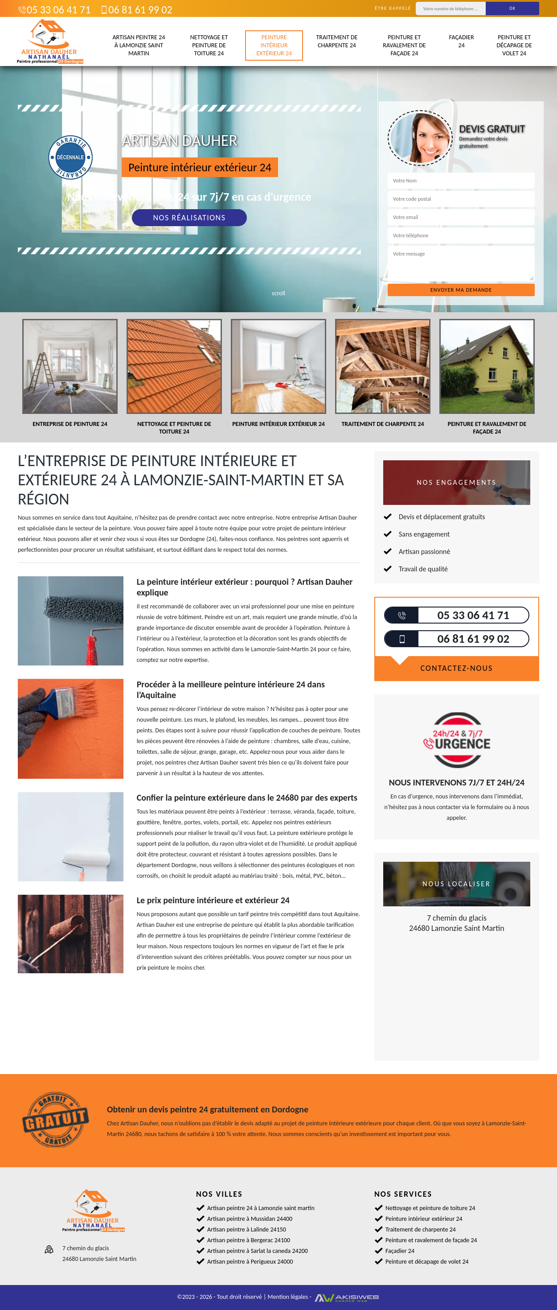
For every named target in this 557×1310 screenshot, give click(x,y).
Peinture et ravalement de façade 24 (404, 45)
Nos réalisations (189, 218)
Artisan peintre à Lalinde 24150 (246, 1229)
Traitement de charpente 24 (336, 41)
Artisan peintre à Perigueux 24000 (250, 1261)
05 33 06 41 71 (54, 9)
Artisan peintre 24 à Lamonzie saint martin (138, 45)
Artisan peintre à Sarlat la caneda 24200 (257, 1251)
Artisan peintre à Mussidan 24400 (249, 1219)
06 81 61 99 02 (135, 9)
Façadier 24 (461, 41)
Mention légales (288, 1297)
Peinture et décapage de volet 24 (514, 45)
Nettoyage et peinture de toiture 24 (209, 45)
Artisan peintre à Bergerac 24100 (248, 1240)
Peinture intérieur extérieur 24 (274, 45)
